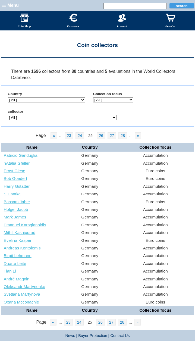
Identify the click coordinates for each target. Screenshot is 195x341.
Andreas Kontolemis (22, 248)
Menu (13, 5)
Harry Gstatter (17, 186)
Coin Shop (24, 21)
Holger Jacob (16, 209)
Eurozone (73, 21)
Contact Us (120, 335)
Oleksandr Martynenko (24, 286)
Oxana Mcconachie (21, 302)
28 (123, 135)
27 (112, 135)
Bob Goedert (15, 178)
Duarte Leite (15, 263)
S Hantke (12, 194)
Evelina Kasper (18, 240)
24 (80, 135)
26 (101, 135)
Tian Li (10, 271)
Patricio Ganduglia (20, 155)
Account (122, 21)
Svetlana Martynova (22, 294)
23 (69, 135)
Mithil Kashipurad (20, 232)
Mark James (15, 217)
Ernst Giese (14, 170)
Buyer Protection (92, 335)
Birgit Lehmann (18, 255)
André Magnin (17, 279)
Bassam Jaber (17, 201)
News (70, 335)
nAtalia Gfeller (17, 163)
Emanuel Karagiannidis (25, 225)
